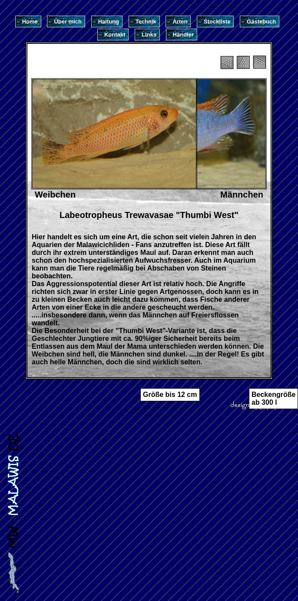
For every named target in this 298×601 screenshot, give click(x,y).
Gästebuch (261, 21)
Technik (146, 21)
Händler (183, 34)
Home (30, 21)
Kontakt (114, 34)
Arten (179, 21)
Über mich (68, 21)
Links (149, 34)
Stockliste (217, 21)
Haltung (108, 21)
